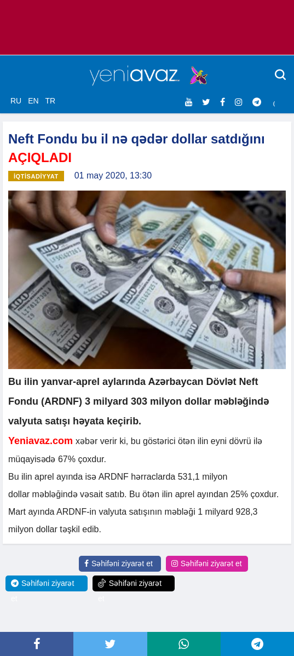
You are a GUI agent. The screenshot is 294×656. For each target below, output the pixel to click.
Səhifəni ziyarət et (118, 563)
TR (50, 100)
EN (33, 100)
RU (15, 100)
